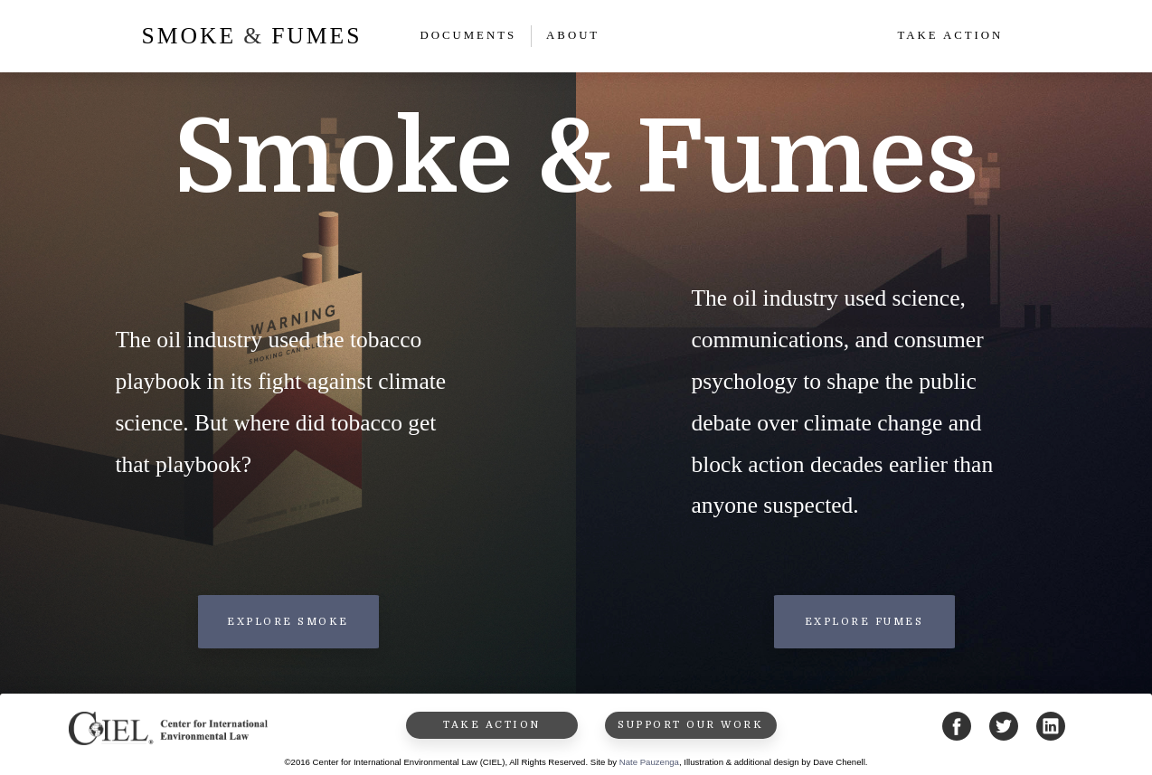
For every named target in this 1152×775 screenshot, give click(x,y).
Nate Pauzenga (649, 762)
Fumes (316, 36)
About (573, 35)
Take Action (950, 35)
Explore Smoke (288, 622)
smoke (189, 36)
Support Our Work (690, 725)
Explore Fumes (864, 622)
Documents (468, 35)
